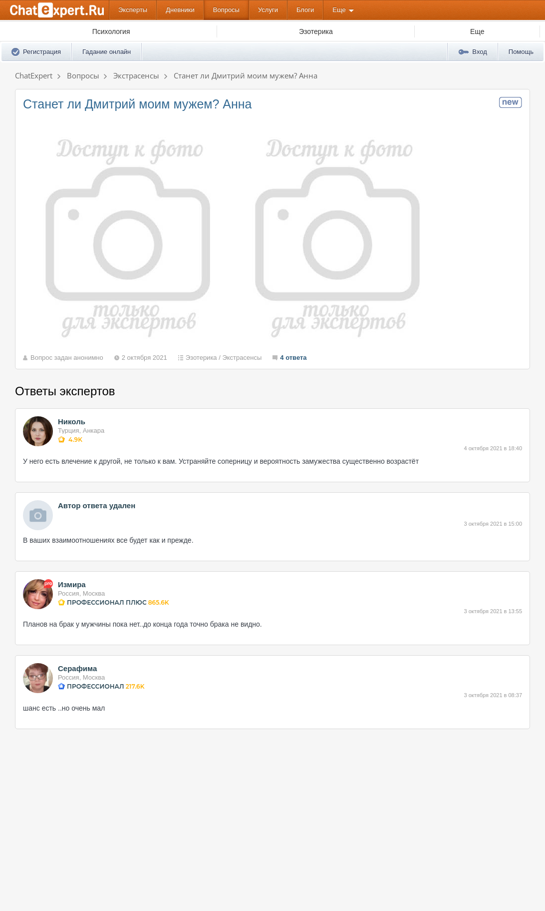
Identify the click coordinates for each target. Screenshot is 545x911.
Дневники (180, 9)
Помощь (521, 51)
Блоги (305, 9)
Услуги (268, 9)
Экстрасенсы (242, 357)
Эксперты (132, 9)
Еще (338, 9)
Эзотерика (201, 357)
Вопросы (226, 9)
